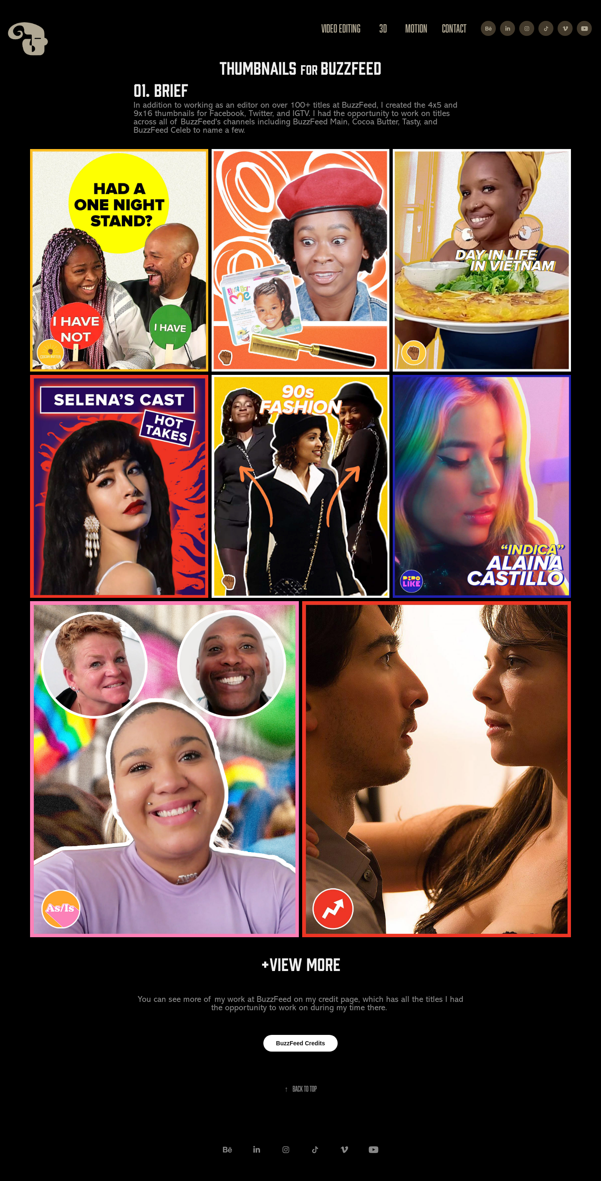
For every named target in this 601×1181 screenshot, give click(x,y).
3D (383, 28)
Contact (454, 28)
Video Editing (341, 28)
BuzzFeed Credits (300, 1043)
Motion (416, 28)
